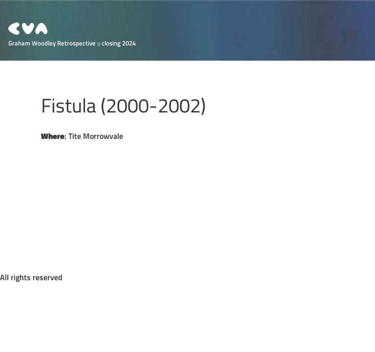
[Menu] (350, 35)
